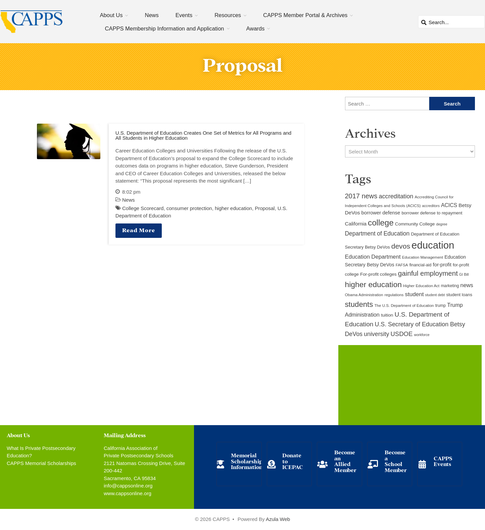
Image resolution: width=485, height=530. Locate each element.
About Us (111, 15)
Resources (227, 15)
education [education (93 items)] (432, 245)
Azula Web (278, 519)
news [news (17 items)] (466, 285)
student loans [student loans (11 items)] (459, 294)
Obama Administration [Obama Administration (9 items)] (364, 295)
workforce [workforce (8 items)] (421, 335)
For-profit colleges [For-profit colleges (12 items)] (378, 274)
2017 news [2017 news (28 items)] (361, 196)
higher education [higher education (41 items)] (373, 284)
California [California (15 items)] (356, 223)
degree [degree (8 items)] (441, 224)
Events (184, 15)
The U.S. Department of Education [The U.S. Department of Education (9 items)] (404, 306)
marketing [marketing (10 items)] (450, 285)
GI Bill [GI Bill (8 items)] (464, 274)
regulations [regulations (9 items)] (394, 295)
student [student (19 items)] (414, 294)
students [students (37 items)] (359, 304)
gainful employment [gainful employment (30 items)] (428, 273)
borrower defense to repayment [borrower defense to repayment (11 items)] (431, 212)
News (151, 15)
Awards (255, 28)
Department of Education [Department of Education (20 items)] (377, 233)
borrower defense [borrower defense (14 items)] (380, 212)
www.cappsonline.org (127, 493)
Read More (138, 229)
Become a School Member (396, 460)
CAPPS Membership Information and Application (164, 28)
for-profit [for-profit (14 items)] (442, 264)
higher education (233, 208)
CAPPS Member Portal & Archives (305, 15)
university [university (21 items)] (376, 334)
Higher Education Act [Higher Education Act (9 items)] (421, 286)
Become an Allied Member (345, 460)
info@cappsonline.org (128, 485)
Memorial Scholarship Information (246, 460)
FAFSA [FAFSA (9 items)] (402, 265)
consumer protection (189, 208)
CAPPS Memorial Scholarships (41, 463)
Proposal (265, 208)
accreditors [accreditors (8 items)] (431, 206)
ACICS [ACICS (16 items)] (449, 205)
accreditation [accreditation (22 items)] (396, 196)
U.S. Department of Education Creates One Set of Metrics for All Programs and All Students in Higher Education (203, 135)
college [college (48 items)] (381, 222)
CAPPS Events (443, 460)
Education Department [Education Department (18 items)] (373, 257)
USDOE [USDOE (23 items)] (401, 333)
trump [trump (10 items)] (440, 305)
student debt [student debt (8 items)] (435, 295)
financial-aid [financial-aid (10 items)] (420, 265)
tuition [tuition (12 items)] (387, 315)
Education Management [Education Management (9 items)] (422, 257)
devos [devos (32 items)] (400, 246)
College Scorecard (142, 208)
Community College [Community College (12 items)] (415, 223)
